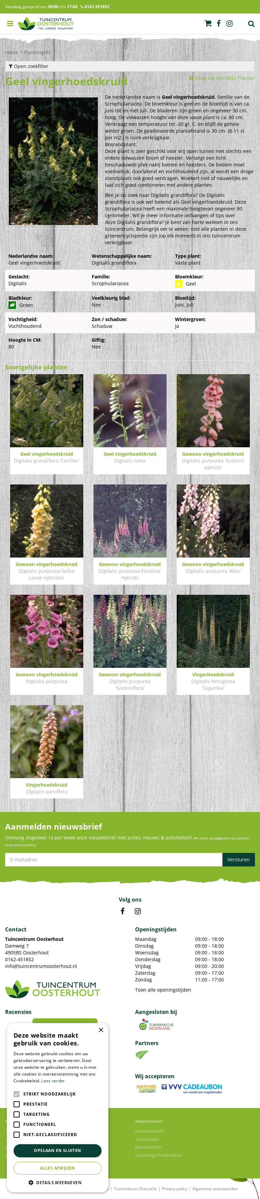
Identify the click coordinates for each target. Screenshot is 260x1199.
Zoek (251, 24)
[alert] (57, 1107)
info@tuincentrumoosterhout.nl (41, 966)
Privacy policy (174, 1189)
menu (10, 24)
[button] (58, 1182)
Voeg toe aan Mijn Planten (225, 78)
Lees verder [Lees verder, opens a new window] (53, 1081)
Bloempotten (148, 1147)
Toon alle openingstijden (163, 990)
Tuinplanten (147, 1139)
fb (218, 24)
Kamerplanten (149, 1131)
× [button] (100, 1030)
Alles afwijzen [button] (57, 1168)
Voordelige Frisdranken (158, 1155)
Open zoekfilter (28, 66)
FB (122, 911)
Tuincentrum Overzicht (135, 1189)
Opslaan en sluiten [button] (57, 1150)
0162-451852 (19, 959)
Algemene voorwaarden (215, 1189)
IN (138, 911)
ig (229, 24)
